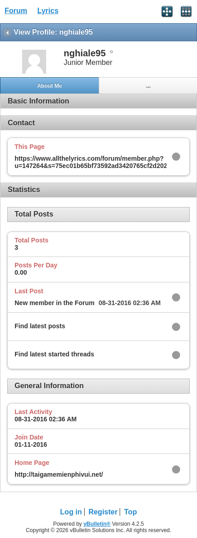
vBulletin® (97, 524)
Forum (16, 11)
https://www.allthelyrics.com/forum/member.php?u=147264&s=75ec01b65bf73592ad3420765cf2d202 (91, 162)
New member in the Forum (55, 302)
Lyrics (48, 11)
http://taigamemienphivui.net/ (59, 474)
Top (130, 512)
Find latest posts (40, 326)
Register (102, 512)
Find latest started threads (54, 354)
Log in (71, 512)
